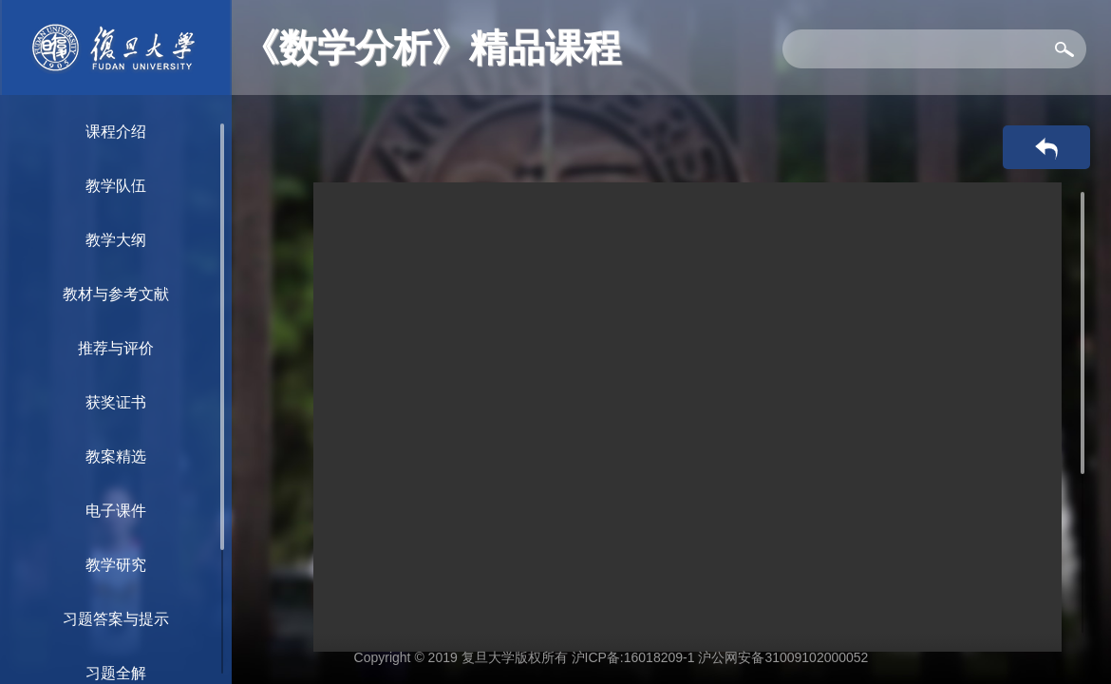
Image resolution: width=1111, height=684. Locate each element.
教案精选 (115, 456)
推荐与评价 (116, 348)
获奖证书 (115, 402)
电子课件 (115, 511)
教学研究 (115, 565)
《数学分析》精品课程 (431, 47)
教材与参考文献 (116, 294)
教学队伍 (115, 186)
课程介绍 (115, 132)
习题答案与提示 (116, 619)
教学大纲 (115, 240)
